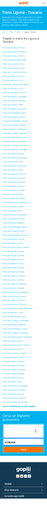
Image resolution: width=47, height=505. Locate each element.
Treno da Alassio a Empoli (13, 288)
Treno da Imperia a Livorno (14, 182)
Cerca (23, 449)
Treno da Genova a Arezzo (13, 239)
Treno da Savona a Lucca (13, 259)
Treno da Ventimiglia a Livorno (15, 121)
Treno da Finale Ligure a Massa (16, 247)
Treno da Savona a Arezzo (13, 280)
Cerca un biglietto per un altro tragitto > (19, 406)
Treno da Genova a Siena (13, 206)
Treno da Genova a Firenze (14, 47)
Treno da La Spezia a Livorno (15, 92)
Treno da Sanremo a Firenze (14, 304)
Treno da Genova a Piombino (15, 52)
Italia (19, 32)
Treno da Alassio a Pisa (12, 382)
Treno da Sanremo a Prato (13, 190)
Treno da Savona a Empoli (13, 373)
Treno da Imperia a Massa (14, 272)
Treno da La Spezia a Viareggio (15, 84)
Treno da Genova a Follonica (14, 324)
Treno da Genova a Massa (13, 223)
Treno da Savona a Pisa (12, 349)
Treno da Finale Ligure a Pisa (15, 137)
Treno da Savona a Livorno (14, 361)
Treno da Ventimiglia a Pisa (14, 113)
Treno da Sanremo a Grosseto (15, 402)
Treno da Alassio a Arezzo (13, 394)
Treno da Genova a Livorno (14, 56)
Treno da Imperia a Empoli (14, 198)
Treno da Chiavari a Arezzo (14, 276)
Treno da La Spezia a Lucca (14, 68)
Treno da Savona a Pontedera (15, 141)
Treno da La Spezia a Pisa (13, 64)
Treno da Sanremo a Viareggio (15, 386)
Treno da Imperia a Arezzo (14, 300)
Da (5, 426)
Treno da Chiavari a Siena (13, 255)
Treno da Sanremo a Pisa (13, 194)
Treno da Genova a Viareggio (15, 96)
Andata (7, 440)
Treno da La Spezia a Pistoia (14, 125)
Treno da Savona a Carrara (14, 178)
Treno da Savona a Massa (13, 153)
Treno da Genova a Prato (13, 104)
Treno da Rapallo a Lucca (13, 312)
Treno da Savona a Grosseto (14, 166)
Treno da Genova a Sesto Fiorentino (17, 308)
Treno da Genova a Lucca (13, 88)
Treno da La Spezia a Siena (14, 117)
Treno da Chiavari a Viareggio (15, 149)
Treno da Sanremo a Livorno (14, 296)
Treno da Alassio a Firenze (14, 186)
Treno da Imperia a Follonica (15, 284)
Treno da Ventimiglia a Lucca (15, 316)
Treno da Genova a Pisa (12, 80)
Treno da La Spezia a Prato (14, 231)
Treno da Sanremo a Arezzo (14, 100)
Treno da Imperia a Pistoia (14, 365)
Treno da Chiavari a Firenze (14, 174)
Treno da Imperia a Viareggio (15, 158)
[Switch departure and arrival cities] (35, 431)
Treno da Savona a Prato (13, 341)
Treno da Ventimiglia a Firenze (15, 235)
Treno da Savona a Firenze (14, 76)
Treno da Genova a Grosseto (14, 60)
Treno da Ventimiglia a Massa (15, 227)
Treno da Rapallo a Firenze (14, 219)
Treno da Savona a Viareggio (15, 129)
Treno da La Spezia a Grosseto (15, 145)
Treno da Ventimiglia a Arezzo (15, 329)
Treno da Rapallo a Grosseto (14, 109)
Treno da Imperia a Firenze (14, 390)
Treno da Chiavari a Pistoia (14, 357)
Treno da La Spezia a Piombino (15, 333)
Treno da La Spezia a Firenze (15, 72)
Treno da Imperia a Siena (13, 263)
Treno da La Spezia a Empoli (14, 353)
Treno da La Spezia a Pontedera (16, 320)
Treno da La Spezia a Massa (14, 133)
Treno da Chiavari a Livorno (14, 369)
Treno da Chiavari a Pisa (13, 162)
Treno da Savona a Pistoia (13, 251)
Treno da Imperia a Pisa (13, 170)
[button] (43, 3)
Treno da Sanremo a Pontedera (16, 292)
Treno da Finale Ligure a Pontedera (17, 337)
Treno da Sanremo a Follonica (15, 202)
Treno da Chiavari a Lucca (13, 267)
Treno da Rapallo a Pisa (12, 210)
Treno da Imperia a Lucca (13, 378)
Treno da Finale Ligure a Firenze (16, 345)
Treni (11, 32)
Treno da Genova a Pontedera (15, 215)
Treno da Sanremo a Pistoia (14, 398)
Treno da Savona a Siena (13, 243)
